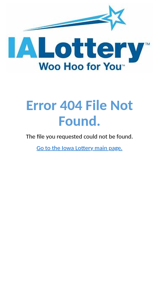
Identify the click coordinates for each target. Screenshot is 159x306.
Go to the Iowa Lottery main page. (79, 148)
